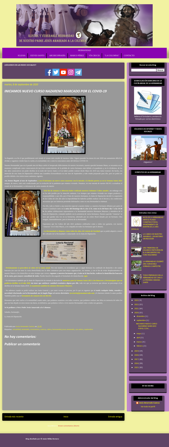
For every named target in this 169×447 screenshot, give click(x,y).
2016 (136, 363)
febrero (140, 346)
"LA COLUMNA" (111, 56)
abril (139, 338)
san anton (79, 329)
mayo (139, 334)
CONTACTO (129, 56)
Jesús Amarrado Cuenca (149, 403)
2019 (136, 351)
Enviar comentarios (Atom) (68, 426)
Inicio (66, 417)
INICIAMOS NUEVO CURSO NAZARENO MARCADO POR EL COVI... (146, 326)
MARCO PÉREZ (77, 56)
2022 (136, 305)
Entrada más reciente (14, 417)
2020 (136, 313)
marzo (139, 342)
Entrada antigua (115, 417)
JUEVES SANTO (37, 56)
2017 (136, 359)
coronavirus (34, 329)
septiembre (88, 329)
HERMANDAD (84, 50)
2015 (136, 367)
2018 (136, 355)
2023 (136, 300)
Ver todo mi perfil (148, 407)
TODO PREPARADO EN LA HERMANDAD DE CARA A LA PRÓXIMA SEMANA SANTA (153, 278)
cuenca (43, 329)
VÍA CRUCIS (94, 56)
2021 (136, 309)
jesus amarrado (68, 329)
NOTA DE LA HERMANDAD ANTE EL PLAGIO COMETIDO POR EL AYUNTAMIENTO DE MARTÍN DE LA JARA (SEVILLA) (147, 223)
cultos (49, 329)
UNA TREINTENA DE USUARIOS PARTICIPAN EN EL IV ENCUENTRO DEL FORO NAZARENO (153, 251)
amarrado (25, 329)
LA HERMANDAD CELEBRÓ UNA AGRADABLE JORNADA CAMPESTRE (153, 264)
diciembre (141, 316)
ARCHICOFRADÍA (57, 56)
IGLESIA (21, 56)
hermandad (56, 329)
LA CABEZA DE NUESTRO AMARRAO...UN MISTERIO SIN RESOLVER (153, 236)
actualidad (17, 329)
